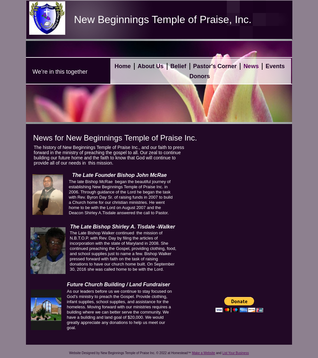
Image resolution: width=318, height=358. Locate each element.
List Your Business (235, 353)
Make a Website (203, 353)
